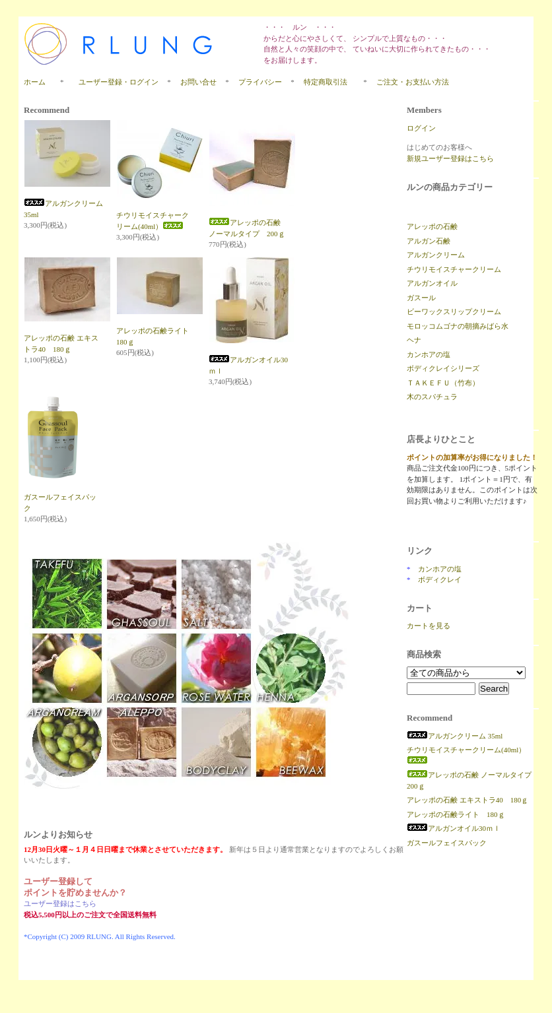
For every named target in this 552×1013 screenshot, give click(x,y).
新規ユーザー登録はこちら (450, 158)
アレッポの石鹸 (432, 226)
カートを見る (428, 626)
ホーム (35, 82)
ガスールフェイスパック (447, 843)
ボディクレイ (440, 579)
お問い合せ (198, 82)
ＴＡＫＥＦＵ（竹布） (443, 383)
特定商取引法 (329, 82)
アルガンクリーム (436, 255)
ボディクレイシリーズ (443, 368)
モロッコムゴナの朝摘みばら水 (457, 326)
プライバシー (260, 82)
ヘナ (414, 340)
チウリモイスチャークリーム (454, 269)
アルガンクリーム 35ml (454, 736)
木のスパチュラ (432, 397)
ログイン (421, 128)
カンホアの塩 (428, 354)
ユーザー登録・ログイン (118, 82)
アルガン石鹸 (428, 241)
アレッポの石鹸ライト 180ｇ (456, 814)
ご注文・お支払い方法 (412, 82)
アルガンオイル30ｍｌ (453, 828)
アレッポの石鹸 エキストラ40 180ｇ (467, 800)
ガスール (421, 298)
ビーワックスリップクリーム (454, 311)
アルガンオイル (432, 283)
